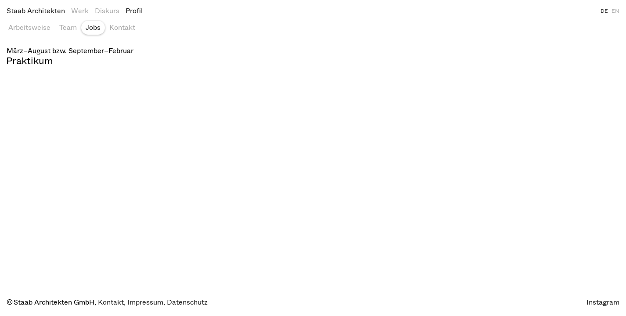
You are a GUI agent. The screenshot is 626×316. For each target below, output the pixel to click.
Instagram (602, 302)
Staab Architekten (36, 11)
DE (604, 11)
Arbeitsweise (29, 27)
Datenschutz (187, 302)
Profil (134, 11)
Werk (80, 11)
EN (615, 11)
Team (68, 27)
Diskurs (107, 11)
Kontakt (122, 27)
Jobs (93, 27)
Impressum (145, 302)
